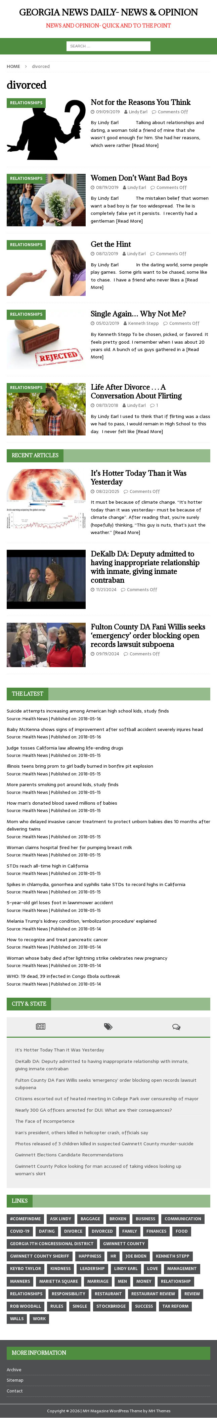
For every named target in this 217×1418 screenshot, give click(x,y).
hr (113, 1256)
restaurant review (153, 1294)
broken (118, 1219)
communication (183, 1219)
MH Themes (159, 1411)
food (182, 1231)
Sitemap (15, 1380)
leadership (92, 1268)
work (39, 1318)
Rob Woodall (25, 1306)
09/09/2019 (108, 111)
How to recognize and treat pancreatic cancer (57, 939)
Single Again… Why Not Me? (138, 313)
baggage (90, 1219)
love (152, 1268)
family (129, 1231)
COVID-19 (20, 1231)
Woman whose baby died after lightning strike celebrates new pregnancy (87, 958)
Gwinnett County (124, 1243)
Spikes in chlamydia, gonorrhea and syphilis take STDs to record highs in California (96, 884)
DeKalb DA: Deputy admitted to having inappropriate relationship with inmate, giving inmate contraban (145, 567)
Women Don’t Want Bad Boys (139, 178)
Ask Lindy (60, 1219)
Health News (35, 718)
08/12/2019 (107, 253)
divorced (102, 1231)
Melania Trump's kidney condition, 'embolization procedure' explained (82, 921)
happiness (90, 1256)
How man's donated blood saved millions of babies (62, 803)
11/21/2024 (106, 589)
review (192, 1294)
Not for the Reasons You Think (140, 102)
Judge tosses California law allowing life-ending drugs (65, 748)
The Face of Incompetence (45, 1121)
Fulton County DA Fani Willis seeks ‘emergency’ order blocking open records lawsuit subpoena (148, 635)
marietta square (58, 1281)
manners (20, 1281)
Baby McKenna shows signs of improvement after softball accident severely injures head (105, 729)
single (80, 1306)
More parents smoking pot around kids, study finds (63, 784)
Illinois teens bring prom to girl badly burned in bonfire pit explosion (80, 766)
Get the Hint (111, 244)
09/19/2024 (107, 653)
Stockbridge (111, 1306)
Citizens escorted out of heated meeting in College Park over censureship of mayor (107, 1098)
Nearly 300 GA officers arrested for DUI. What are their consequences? (93, 1110)
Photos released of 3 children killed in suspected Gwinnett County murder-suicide (104, 1143)
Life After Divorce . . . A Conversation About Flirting (136, 391)
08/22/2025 (107, 491)
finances (156, 1231)
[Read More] (145, 145)
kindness (60, 1268)
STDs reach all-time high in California (47, 866)
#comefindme (25, 1219)
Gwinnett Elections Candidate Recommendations (69, 1154)
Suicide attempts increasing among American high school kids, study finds (88, 711)
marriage (97, 1281)
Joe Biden (136, 1256)
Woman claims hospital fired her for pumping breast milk (69, 847)
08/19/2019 (107, 187)
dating (47, 1231)
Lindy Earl (138, 111)
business (145, 1219)
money (143, 1281)
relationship (176, 1281)
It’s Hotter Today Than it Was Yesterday (138, 478)
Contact (15, 1390)
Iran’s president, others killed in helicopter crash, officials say (81, 1132)
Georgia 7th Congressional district (52, 1243)
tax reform (175, 1306)
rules (56, 1306)
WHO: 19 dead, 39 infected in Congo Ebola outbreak (63, 976)
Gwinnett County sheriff (39, 1256)
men (122, 1281)
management (182, 1268)
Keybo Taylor (25, 1268)
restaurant (108, 1294)
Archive (14, 1370)
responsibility (68, 1294)
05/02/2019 (107, 323)
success (144, 1306)
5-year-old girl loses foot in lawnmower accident (60, 902)
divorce (73, 1231)
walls (17, 1318)
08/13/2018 (107, 405)
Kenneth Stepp (143, 323)
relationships (26, 1294)
